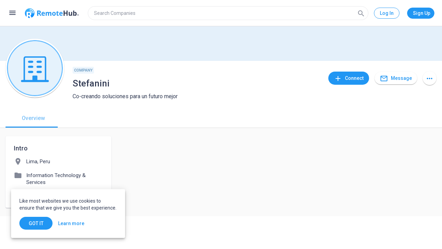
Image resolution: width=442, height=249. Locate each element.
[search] (228, 13)
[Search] (361, 13)
